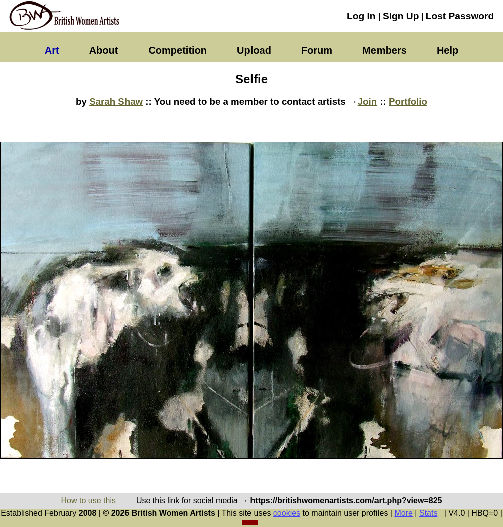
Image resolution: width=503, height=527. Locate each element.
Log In (361, 16)
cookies (286, 513)
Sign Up (401, 16)
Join (367, 101)
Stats (428, 513)
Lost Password (460, 16)
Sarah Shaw (116, 101)
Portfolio (408, 101)
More (403, 513)
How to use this (88, 500)
